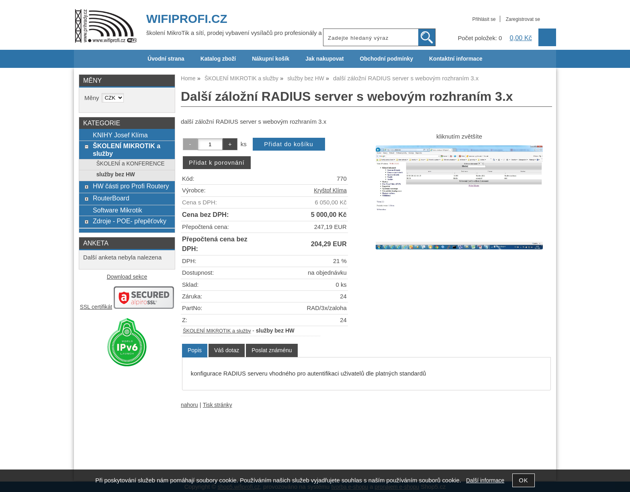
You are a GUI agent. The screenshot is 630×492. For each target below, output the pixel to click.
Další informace (485, 481)
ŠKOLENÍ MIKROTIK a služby (217, 331)
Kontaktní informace (456, 59)
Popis (195, 350)
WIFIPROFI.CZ (186, 18)
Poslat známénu (272, 350)
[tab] (194, 350)
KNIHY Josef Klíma (120, 135)
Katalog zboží (218, 59)
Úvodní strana (165, 59)
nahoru (189, 405)
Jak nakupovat (324, 59)
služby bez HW (115, 174)
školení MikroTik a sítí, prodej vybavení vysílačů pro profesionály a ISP (239, 33)
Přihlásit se (483, 19)
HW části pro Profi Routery (131, 186)
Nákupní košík (270, 59)
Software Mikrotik (117, 210)
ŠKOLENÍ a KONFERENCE (130, 164)
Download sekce (127, 277)
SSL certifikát (96, 307)
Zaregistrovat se (523, 19)
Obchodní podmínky (386, 59)
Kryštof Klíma (330, 191)
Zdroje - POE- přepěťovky (129, 221)
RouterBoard (111, 198)
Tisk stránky (217, 405)
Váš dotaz (226, 350)
